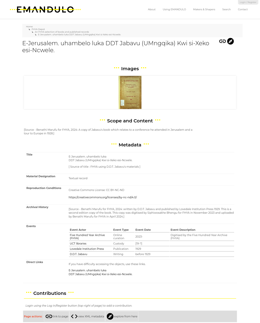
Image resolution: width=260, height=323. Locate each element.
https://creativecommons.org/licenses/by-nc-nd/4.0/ (103, 197)
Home (29, 26)
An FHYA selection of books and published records (62, 31)
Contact (243, 9)
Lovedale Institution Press (87, 248)
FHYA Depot (38, 29)
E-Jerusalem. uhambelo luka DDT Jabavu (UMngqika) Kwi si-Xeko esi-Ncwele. (79, 34)
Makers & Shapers (204, 9)
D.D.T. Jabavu (78, 254)
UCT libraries (78, 243)
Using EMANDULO (174, 9)
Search (226, 9)
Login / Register (248, 2)
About (152, 9)
